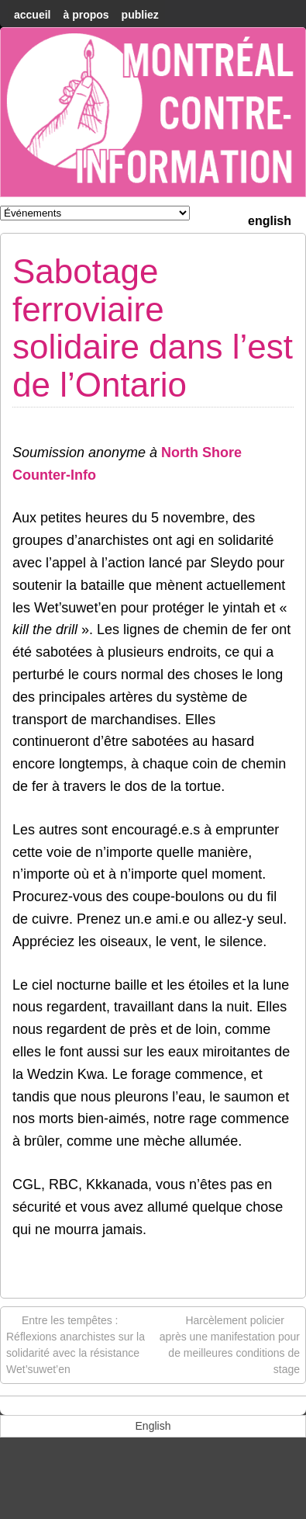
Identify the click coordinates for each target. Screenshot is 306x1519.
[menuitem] (269, 219)
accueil (32, 15)
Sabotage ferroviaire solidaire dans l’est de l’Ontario (152, 327)
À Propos (85, 15)
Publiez (140, 15)
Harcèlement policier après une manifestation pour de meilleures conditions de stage (230, 1344)
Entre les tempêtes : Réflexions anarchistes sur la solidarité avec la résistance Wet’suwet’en (75, 1344)
